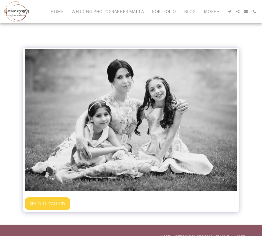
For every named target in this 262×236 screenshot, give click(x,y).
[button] (229, 11)
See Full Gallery (48, 204)
